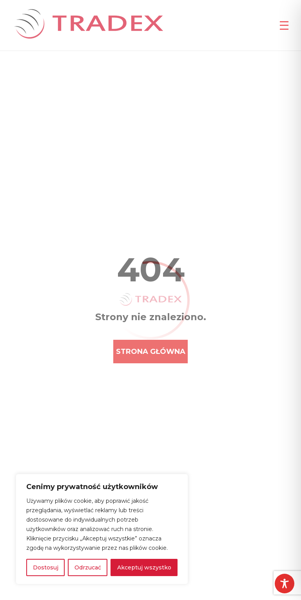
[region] (102, 529)
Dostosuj (45, 567)
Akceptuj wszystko (144, 567)
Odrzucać (87, 567)
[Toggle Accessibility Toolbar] (284, 583)
